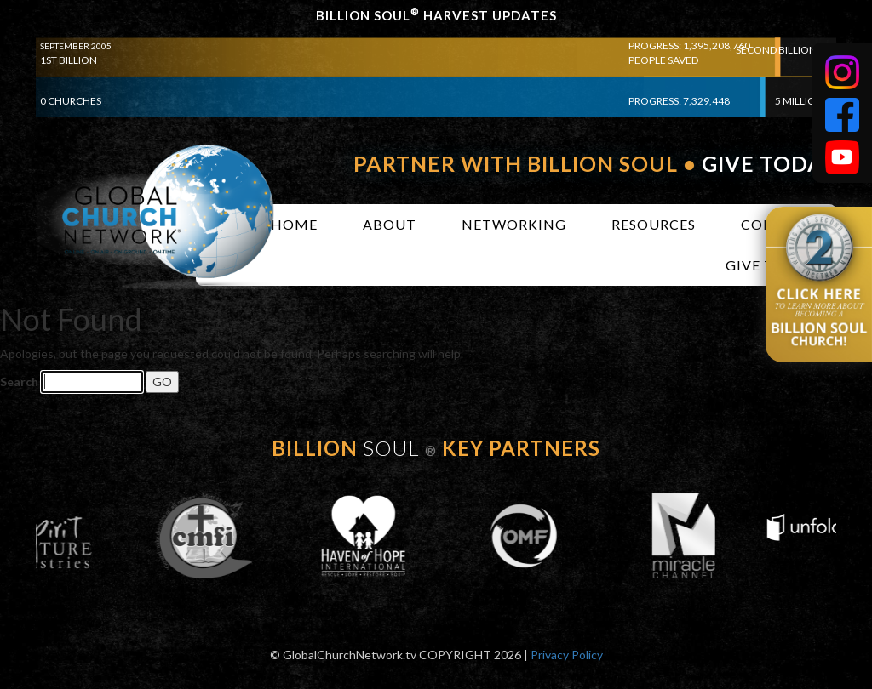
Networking (514, 224)
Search (19, 381)
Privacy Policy (567, 654)
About (389, 224)
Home (294, 224)
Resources (653, 224)
